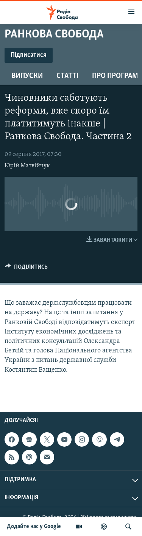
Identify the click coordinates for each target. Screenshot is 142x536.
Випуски (27, 76)
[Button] (26, 269)
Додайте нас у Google (34, 527)
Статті (67, 76)
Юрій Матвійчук (27, 166)
